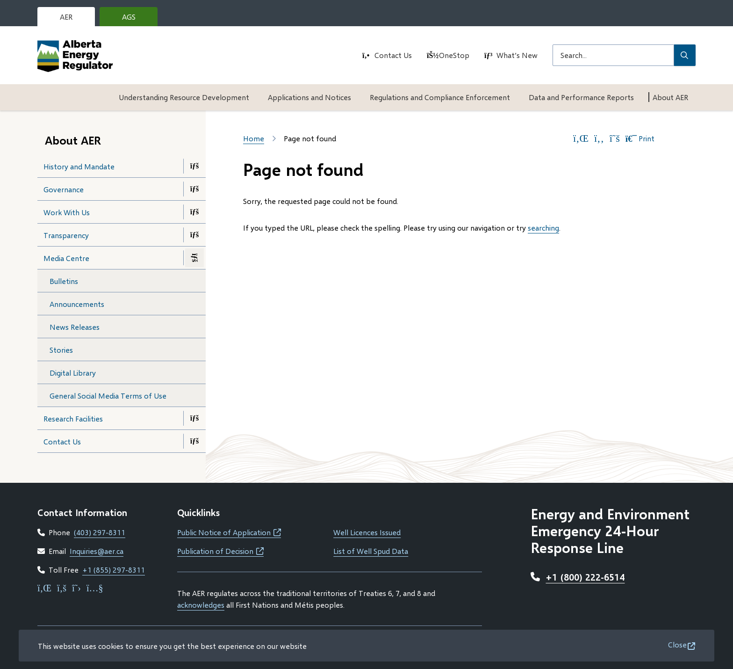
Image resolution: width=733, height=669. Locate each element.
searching (543, 227)
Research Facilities (73, 418)
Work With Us (66, 212)
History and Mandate (79, 166)
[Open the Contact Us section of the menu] (194, 441)
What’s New (517, 55)
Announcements (77, 303)
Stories (61, 349)
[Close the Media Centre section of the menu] (194, 257)
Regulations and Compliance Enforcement (440, 97)
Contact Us (393, 55)
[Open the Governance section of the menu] (194, 189)
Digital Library (73, 372)
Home (253, 138)
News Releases (75, 326)
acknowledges (200, 604)
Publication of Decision (220, 550)
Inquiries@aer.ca (96, 550)
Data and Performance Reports (581, 97)
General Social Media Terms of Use (108, 395)
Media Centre (66, 258)
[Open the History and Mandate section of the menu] (194, 166)
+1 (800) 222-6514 (585, 576)
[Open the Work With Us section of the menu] (194, 212)
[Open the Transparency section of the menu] (194, 234)
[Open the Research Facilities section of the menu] (194, 418)
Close (677, 644)
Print (639, 138)
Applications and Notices (309, 97)
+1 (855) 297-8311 (113, 569)
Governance (63, 189)
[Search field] (613, 55)
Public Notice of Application (229, 532)
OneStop (454, 55)
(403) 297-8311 (99, 532)
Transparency (66, 235)
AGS (136, 19)
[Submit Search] (685, 55)
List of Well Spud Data (370, 550)
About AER (670, 97)
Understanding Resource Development (184, 97)
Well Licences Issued (367, 532)
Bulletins (64, 280)
